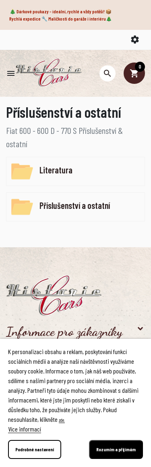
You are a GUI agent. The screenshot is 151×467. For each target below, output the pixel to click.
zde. (62, 420)
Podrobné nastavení (34, 449)
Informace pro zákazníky (64, 331)
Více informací (24, 429)
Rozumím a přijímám (116, 449)
